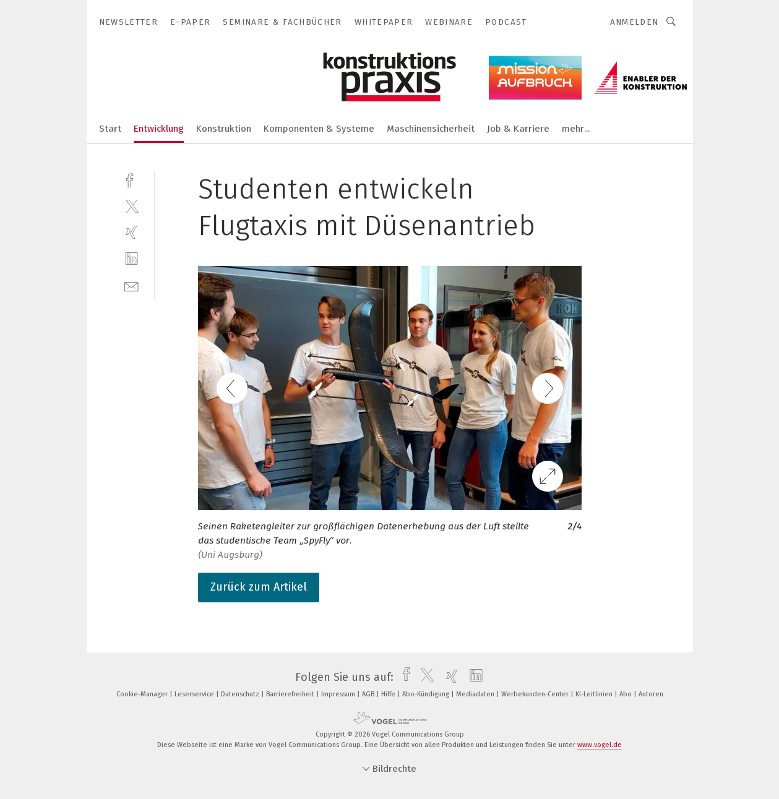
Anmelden (634, 22)
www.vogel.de (599, 745)
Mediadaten (476, 694)
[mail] (131, 285)
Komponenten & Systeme (319, 128)
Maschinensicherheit (431, 128)
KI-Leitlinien (594, 694)
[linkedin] (131, 259)
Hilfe (389, 694)
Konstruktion (223, 128)
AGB (369, 694)
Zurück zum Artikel (258, 587)
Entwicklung (159, 128)
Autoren (651, 694)
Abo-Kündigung (426, 694)
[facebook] (131, 179)
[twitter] (131, 205)
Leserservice (195, 694)
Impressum (339, 694)
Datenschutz (241, 694)
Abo (626, 694)
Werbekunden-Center (535, 694)
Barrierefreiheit (291, 694)
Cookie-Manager (143, 694)
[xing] (131, 232)
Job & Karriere (518, 128)
